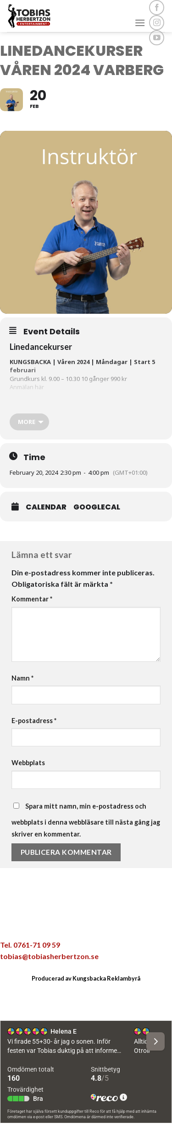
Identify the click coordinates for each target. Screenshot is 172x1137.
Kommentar (31, 599)
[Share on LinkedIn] (134, 923)
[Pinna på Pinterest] (114, 923)
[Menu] (139, 22)
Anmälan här (27, 387)
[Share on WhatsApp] (37, 923)
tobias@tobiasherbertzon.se (49, 956)
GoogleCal (96, 507)
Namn (22, 678)
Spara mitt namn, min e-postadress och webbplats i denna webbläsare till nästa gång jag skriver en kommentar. (85, 820)
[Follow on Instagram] (156, 22)
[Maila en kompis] (95, 923)
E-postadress (33, 720)
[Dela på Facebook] (57, 923)
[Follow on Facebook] (156, 7)
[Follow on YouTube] (156, 37)
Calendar (46, 507)
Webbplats (28, 763)
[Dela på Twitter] (76, 923)
